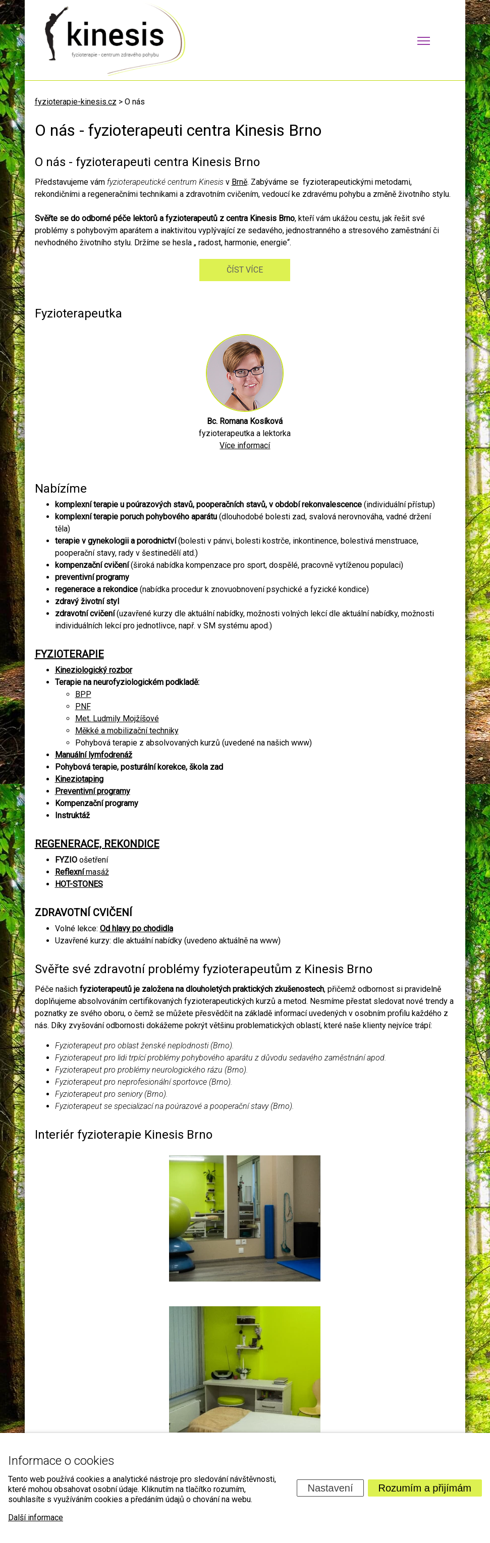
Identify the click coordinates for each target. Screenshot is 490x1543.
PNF (83, 706)
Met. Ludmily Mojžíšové (117, 718)
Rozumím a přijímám (424, 1488)
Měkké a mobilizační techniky (127, 730)
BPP (83, 694)
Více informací (245, 445)
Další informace (35, 1517)
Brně (239, 182)
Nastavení (330, 1488)
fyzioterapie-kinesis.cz (76, 102)
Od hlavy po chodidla (136, 928)
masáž (82, 872)
